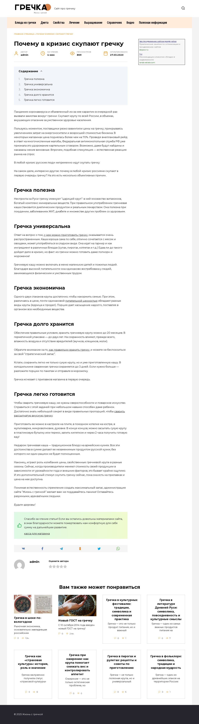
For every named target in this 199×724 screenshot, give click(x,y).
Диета (44, 22)
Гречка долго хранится (39, 94)
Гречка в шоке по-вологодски (27, 619)
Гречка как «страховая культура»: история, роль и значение (33, 662)
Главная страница (24, 34)
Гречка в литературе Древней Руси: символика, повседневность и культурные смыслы (165, 609)
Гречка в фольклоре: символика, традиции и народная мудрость (166, 662)
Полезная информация (153, 22)
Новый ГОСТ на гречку (75, 620)
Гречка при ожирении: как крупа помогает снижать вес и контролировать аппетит (77, 664)
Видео (130, 22)
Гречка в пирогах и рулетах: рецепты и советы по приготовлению (122, 662)
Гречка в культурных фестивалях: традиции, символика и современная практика (121, 609)
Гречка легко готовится (39, 99)
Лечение (74, 22)
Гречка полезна (34, 79)
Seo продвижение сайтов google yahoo (157, 41)
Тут (140, 54)
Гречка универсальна (38, 84)
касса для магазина (37, 533)
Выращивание (93, 22)
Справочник (114, 22)
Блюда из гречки (25, 22)
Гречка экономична (37, 89)
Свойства (58, 22)
